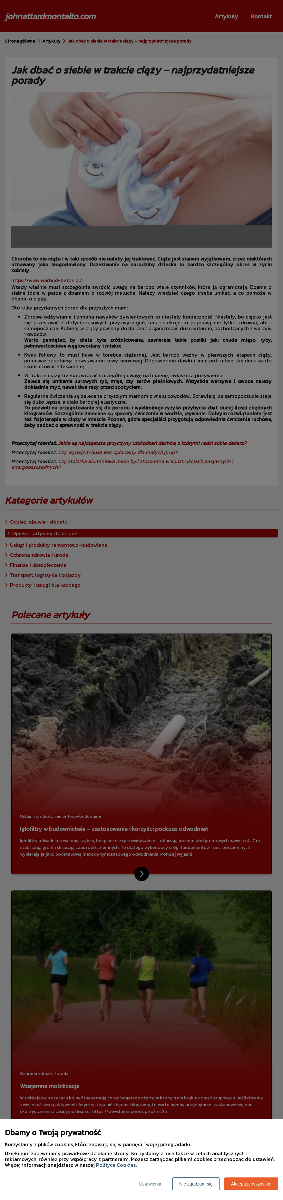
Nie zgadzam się (196, 1183)
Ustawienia (150, 1183)
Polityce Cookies (116, 1165)
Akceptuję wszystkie (251, 1183)
